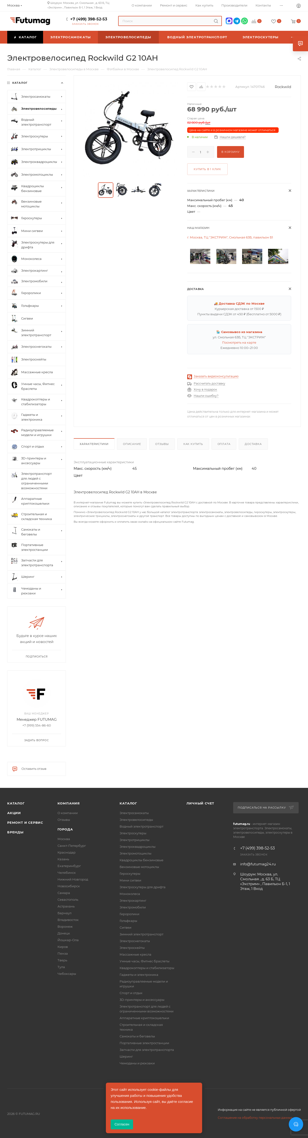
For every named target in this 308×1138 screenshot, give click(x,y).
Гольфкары (128, 921)
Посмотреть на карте (239, 342)
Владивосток (68, 920)
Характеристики (94, 444)
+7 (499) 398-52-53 (88, 19)
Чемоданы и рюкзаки (137, 1063)
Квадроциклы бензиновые (141, 860)
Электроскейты (132, 948)
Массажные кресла (135, 954)
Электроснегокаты (135, 941)
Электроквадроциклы (137, 847)
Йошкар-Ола (68, 940)
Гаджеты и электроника (139, 975)
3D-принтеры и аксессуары (142, 1000)
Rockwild (283, 86)
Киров (63, 947)
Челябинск (67, 872)
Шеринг (126, 1056)
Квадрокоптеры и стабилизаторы (147, 968)
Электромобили (133, 907)
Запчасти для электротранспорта (147, 1050)
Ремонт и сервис (25, 822)
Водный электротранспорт (141, 826)
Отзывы (162, 444)
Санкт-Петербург (72, 846)
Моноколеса (130, 894)
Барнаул (64, 913)
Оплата (224, 444)
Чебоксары (67, 974)
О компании (68, 813)
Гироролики (129, 914)
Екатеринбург (69, 866)
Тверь (62, 960)
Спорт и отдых (131, 993)
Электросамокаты (134, 813)
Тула (61, 967)
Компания (69, 803)
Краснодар (67, 852)
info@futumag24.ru (258, 864)
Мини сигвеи (130, 880)
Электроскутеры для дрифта (143, 887)
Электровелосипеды (136, 820)
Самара (64, 893)
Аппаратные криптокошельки (144, 1018)
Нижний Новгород (73, 879)
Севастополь (68, 899)
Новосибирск (69, 886)
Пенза (63, 953)
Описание (132, 444)
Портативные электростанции (144, 1043)
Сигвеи (125, 927)
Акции (14, 813)
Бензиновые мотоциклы (139, 867)
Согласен (122, 1124)
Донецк (64, 933)
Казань (63, 859)
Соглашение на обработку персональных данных (255, 1117)
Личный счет (200, 803)
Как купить (193, 444)
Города (65, 829)
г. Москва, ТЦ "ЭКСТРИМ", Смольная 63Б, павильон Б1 (230, 237)
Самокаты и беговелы (137, 1036)
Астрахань (66, 906)
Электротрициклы (134, 840)
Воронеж (65, 926)
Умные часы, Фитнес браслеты (144, 961)
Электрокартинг (133, 900)
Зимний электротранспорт (141, 934)
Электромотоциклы (135, 853)
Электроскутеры (133, 833)
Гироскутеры (130, 873)
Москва (64, 839)
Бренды (15, 832)
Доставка (253, 444)
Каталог (16, 803)
